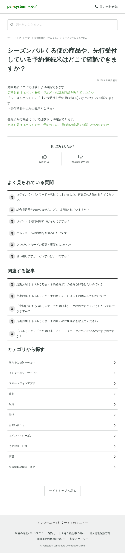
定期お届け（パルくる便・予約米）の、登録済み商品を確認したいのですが (58, 125)
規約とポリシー (79, 538)
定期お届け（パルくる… (46, 38)
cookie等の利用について (51, 538)
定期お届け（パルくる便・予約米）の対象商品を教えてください (50, 92)
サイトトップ (14, 38)
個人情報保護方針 (99, 533)
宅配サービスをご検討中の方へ (66, 533)
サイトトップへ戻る (62, 494)
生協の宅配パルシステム (29, 533)
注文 (27, 38)
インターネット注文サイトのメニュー (62, 523)
